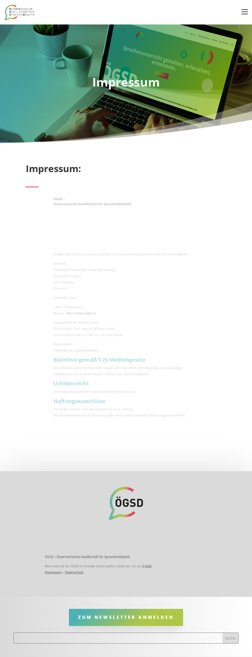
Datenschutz (86, 571)
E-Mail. (142, 566)
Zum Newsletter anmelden (126, 617)
